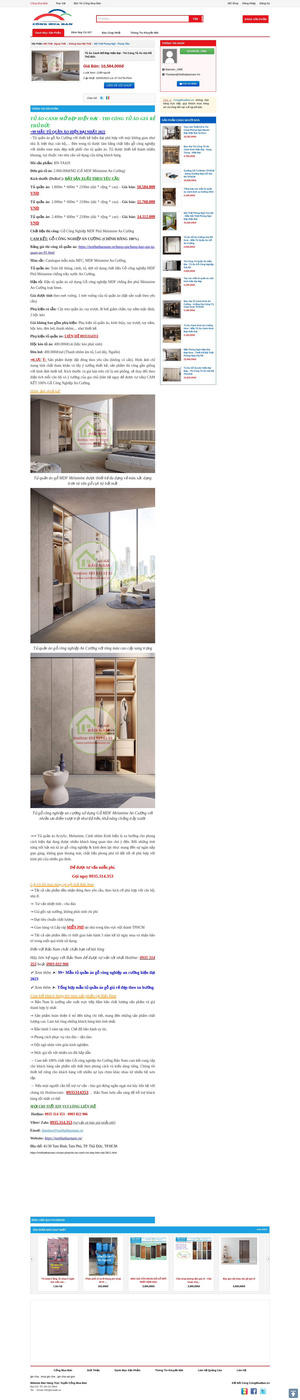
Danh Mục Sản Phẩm (48, 32)
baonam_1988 (174, 69)
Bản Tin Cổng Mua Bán (87, 3)
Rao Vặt (61, 3)
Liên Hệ (241, 1370)
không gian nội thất (80, 44)
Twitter (101, 97)
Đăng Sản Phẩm (255, 19)
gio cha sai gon (66, 1376)
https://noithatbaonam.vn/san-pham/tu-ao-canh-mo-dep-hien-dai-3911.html (73, 1152)
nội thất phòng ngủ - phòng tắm (112, 44)
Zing (107, 97)
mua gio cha (48, 1376)
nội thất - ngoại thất (54, 44)
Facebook (254, 1391)
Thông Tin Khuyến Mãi (144, 32)
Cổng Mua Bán (39, 3)
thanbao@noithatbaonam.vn (182, 74)
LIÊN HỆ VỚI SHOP (119, 85)
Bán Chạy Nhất (111, 32)
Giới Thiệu (93, 1370)
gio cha (34, 1376)
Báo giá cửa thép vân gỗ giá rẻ (239, 1279)
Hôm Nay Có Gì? (81, 32)
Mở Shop (233, 3)
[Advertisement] (92, 1182)
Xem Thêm (262, 1229)
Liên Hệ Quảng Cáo (210, 1370)
